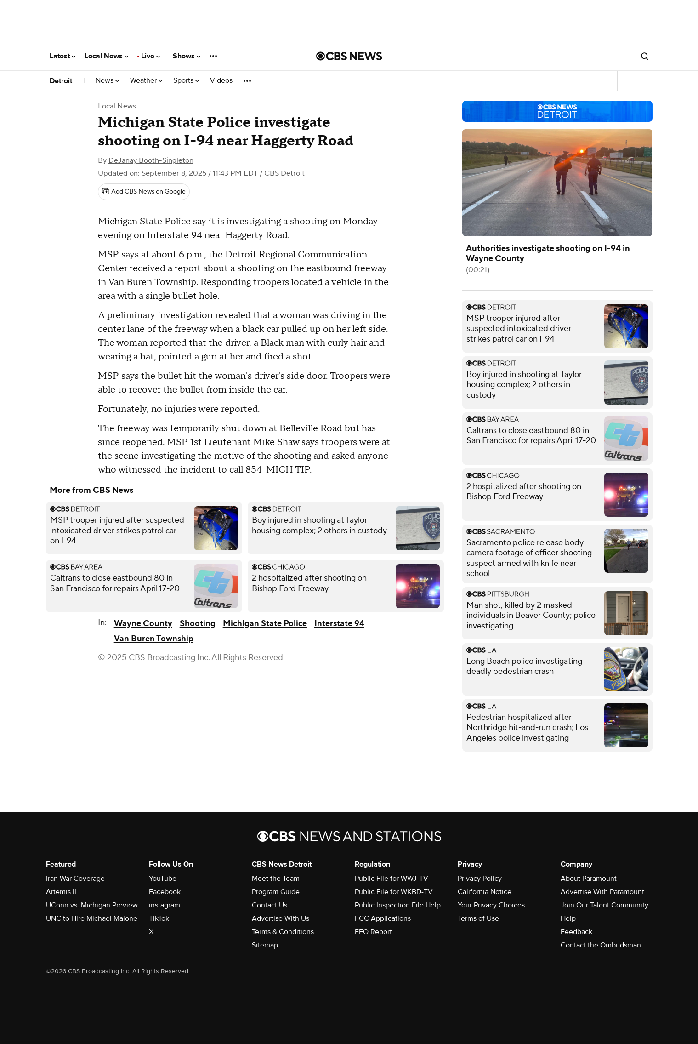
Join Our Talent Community (604, 905)
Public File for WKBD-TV (394, 892)
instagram (164, 905)
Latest (62, 56)
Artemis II (61, 892)
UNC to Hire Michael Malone (91, 918)
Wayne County (143, 623)
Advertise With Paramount (602, 892)
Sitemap (265, 945)
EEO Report (373, 932)
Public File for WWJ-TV (391, 878)
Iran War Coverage (75, 878)
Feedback (576, 932)
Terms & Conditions (283, 932)
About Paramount (589, 878)
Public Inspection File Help (398, 905)
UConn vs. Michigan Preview (92, 905)
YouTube (162, 878)
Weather (146, 80)
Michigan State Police (265, 623)
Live (150, 56)
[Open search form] (645, 56)
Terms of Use (478, 918)
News (107, 80)
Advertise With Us (280, 918)
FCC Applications (383, 918)
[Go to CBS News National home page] (349, 56)
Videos (221, 80)
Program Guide (276, 892)
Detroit (61, 81)
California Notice (484, 892)
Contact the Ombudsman (601, 945)
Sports (186, 80)
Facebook (165, 892)
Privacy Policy (480, 878)
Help (568, 918)
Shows (186, 56)
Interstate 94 (339, 623)
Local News (106, 56)
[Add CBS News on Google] (144, 191)
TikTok (159, 918)
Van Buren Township (153, 638)
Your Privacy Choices (491, 905)
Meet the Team (276, 878)
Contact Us (269, 905)
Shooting (198, 623)
